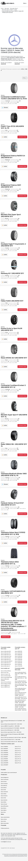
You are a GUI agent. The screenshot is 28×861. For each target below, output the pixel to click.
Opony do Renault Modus (6, 670)
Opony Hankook (4, 800)
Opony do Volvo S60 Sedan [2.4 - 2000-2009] (10, 730)
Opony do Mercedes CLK (6, 654)
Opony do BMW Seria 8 (5, 686)
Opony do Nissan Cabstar (6, 683)
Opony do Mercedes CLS (6, 659)
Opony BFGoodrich (4, 806)
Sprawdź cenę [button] (22, 107)
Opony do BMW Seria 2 (5, 685)
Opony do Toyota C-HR (5, 674)
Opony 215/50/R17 (4, 756)
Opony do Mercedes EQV (6, 651)
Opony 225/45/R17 (4, 764)
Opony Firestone (4, 795)
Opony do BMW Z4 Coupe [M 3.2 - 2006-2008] (10, 726)
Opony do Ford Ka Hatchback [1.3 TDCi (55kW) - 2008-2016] (12, 728)
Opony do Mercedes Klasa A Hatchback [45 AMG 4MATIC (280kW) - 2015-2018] (20, 706)
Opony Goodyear (4, 783)
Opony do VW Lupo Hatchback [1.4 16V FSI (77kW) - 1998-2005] (13, 737)
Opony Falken (3, 793)
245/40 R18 (3, 64)
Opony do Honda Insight (5, 675)
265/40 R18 (17, 64)
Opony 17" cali (18, 752)
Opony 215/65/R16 (4, 760)
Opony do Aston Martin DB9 (6, 677)
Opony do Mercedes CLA (6, 664)
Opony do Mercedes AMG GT (6, 661)
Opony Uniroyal (4, 804)
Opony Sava (3, 812)
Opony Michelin (4, 785)
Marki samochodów (5, 823)
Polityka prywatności (5, 828)
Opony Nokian (4, 787)
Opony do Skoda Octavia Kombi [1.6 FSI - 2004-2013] (11, 724)
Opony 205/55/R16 (4, 752)
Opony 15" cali (18, 748)
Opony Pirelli (3, 789)
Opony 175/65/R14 (4, 746)
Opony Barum (3, 808)
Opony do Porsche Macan (6, 682)
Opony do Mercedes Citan (6, 656)
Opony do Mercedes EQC (6, 657)
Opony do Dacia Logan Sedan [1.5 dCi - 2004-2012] (11, 732)
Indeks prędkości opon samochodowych (9, 772)
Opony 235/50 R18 (18, 662)
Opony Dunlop (4, 781)
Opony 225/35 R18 (18, 661)
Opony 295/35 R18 (18, 657)
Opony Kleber (3, 802)
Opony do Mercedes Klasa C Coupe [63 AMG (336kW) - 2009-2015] (20, 690)
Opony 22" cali (18, 762)
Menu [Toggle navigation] (24, 3)
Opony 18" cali (18, 754)
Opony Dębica (3, 810)
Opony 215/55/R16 (4, 758)
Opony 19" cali (18, 756)
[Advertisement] (14, 23)
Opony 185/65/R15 (4, 748)
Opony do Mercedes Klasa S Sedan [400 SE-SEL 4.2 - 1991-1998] (21, 678)
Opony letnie (3, 821)
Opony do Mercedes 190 (5, 652)
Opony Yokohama (4, 791)
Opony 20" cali (18, 758)
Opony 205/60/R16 (4, 754)
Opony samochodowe (5, 817)
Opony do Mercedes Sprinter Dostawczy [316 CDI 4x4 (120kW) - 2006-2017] (20, 694)
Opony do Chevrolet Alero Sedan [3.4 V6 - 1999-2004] (11, 741)
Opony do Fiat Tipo (4, 672)
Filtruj (24, 77)
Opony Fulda (3, 797)
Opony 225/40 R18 (18, 652)
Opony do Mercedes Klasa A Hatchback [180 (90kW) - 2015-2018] (21, 685)
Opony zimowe (4, 819)
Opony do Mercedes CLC (6, 662)
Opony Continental (4, 779)
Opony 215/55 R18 (18, 664)
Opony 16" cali (18, 750)
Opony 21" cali (18, 760)
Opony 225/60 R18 (18, 659)
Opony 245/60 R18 (18, 656)
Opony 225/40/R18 (4, 762)
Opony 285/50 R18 (18, 651)
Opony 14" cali (18, 746)
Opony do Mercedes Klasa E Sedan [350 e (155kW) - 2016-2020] (21, 674)
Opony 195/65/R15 (4, 750)
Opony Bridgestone (4, 777)
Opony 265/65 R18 (18, 654)
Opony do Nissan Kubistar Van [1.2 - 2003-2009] (10, 739)
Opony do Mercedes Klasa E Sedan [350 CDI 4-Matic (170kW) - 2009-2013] (20, 701)
